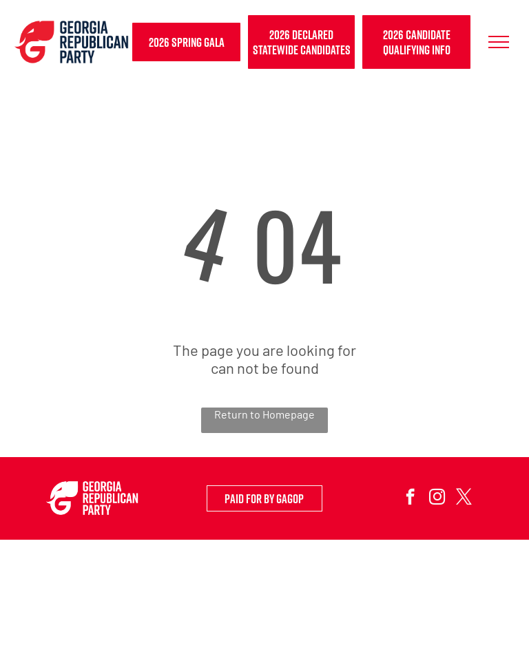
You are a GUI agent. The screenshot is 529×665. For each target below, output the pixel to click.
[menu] (499, 42)
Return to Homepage (264, 414)
